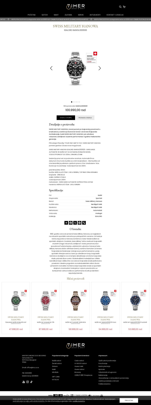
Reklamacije (103, 375)
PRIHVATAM (129, 400)
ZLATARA (68, 15)
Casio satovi (79, 360)
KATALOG (55, 380)
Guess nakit (79, 366)
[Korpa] (124, 7)
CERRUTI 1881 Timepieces (83, 375)
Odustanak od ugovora (107, 372)
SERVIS (80, 15)
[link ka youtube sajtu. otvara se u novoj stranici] (23, 383)
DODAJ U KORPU (66, 118)
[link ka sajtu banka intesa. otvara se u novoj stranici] (81, 395)
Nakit (54, 369)
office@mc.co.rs (33, 367)
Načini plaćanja (104, 366)
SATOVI (45, 15)
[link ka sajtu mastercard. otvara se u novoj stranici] (94, 395)
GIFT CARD (56, 377)
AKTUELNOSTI (95, 15)
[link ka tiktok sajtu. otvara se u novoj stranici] (31, 383)
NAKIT (56, 15)
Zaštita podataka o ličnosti (109, 381)
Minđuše (55, 372)
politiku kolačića (79, 401)
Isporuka (102, 369)
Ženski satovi (57, 363)
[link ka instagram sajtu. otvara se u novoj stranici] (27, 383)
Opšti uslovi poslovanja (107, 360)
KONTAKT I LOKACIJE (115, 15)
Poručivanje (103, 363)
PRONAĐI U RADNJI (85, 118)
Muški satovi (56, 360)
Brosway (78, 372)
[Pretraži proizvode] (120, 7)
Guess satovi (79, 369)
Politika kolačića (104, 384)
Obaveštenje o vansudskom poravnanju (114, 378)
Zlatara (54, 366)
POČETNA (32, 15)
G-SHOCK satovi (81, 363)
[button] (99, 68)
